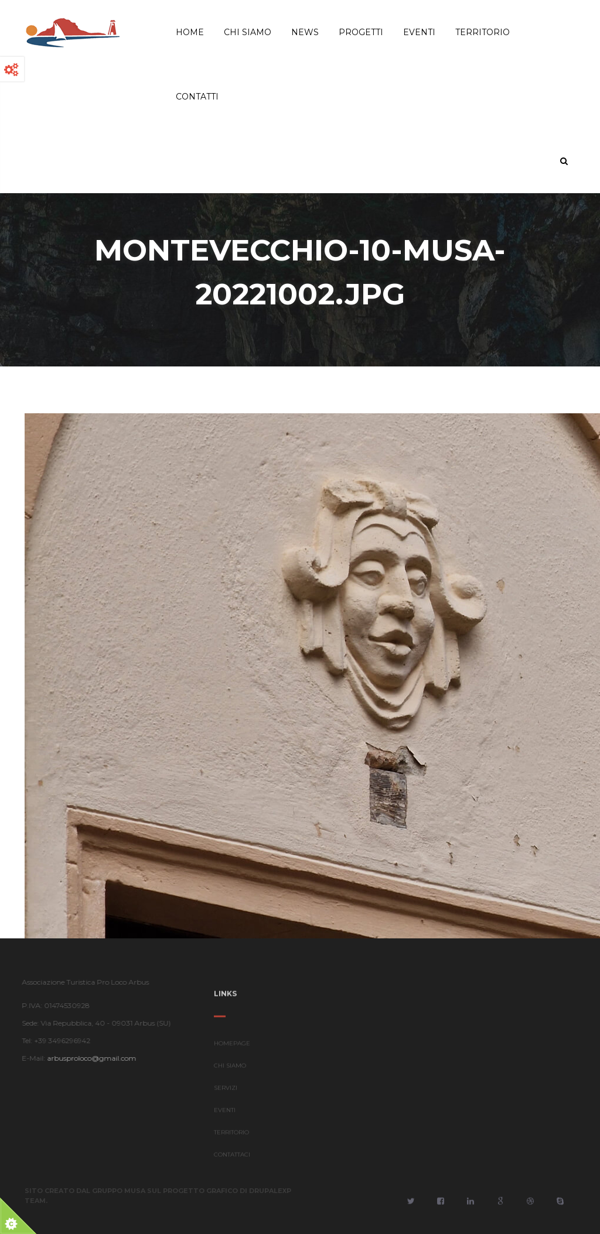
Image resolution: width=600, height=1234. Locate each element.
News (305, 32)
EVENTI (225, 1112)
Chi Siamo (247, 32)
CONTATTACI (232, 1157)
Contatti (197, 96)
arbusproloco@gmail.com (89, 1058)
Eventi (419, 32)
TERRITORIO (231, 1135)
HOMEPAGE (232, 1046)
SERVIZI (225, 1090)
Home (190, 32)
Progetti (361, 32)
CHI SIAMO (230, 1068)
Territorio (482, 32)
